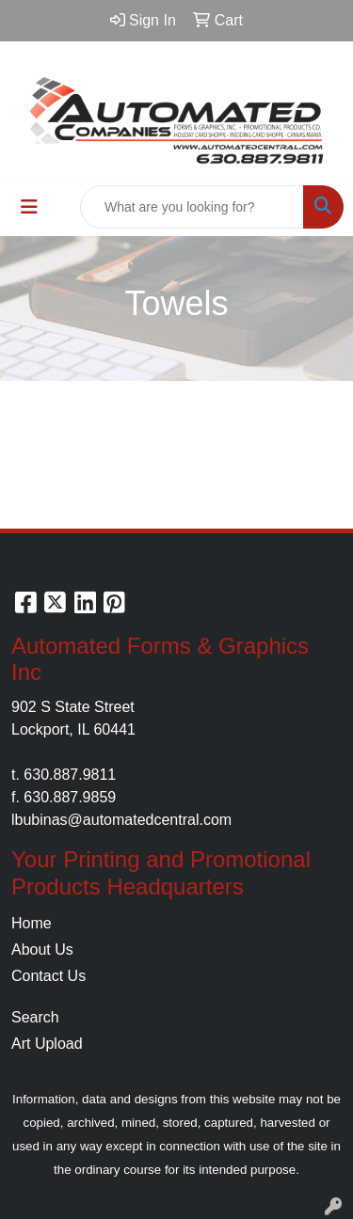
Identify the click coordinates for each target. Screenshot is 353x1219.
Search (35, 1017)
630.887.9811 (70, 775)
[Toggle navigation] (29, 207)
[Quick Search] (192, 207)
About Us (42, 950)
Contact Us (48, 976)
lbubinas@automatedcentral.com (121, 820)
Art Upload (47, 1044)
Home (31, 923)
